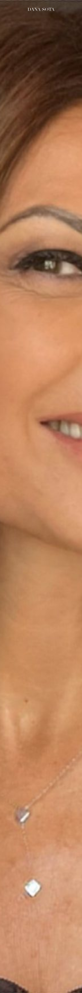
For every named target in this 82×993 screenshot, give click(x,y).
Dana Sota (41, 9)
